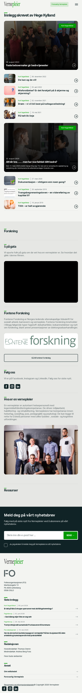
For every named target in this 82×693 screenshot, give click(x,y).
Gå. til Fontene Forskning (41, 358)
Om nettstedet (10, 672)
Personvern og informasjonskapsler (19, 685)
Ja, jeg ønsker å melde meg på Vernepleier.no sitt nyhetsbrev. (35, 544)
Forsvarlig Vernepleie (59, 4)
